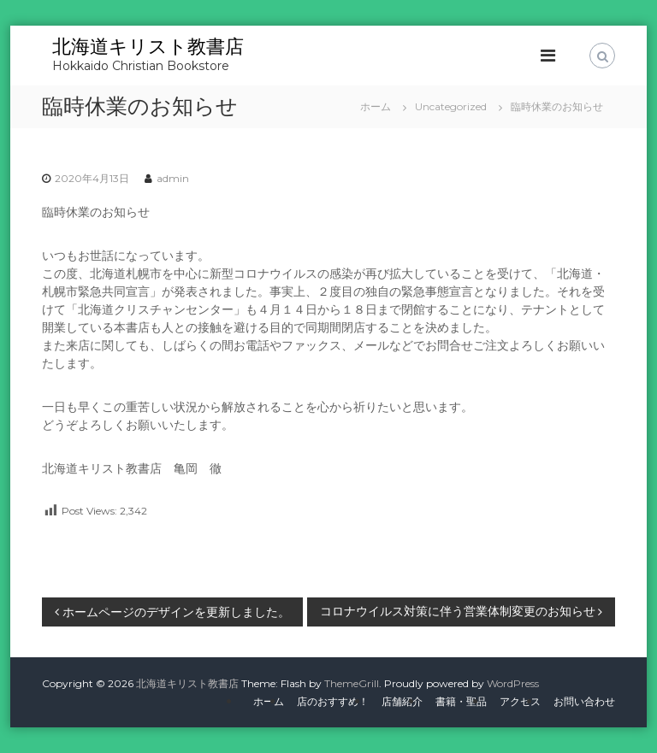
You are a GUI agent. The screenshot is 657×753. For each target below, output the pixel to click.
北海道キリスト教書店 (148, 46)
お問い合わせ (584, 701)
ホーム (268, 701)
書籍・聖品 (461, 701)
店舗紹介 (402, 701)
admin (173, 178)
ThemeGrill (351, 683)
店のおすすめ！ (333, 701)
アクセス (520, 701)
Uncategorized (451, 106)
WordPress (513, 683)
